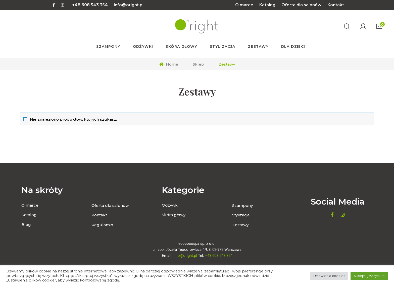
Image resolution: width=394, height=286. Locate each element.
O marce (244, 5)
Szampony (242, 205)
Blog (26, 224)
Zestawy (240, 224)
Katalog (267, 5)
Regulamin (102, 224)
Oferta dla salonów (301, 5)
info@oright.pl (128, 5)
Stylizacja (241, 215)
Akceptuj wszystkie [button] (369, 276)
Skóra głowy (173, 214)
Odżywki (170, 205)
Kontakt (335, 5)
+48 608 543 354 (90, 5)
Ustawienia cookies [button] (329, 276)
